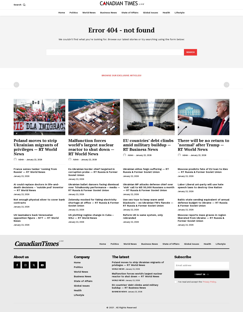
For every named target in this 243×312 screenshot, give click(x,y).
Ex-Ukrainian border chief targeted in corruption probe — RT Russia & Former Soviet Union (93, 172)
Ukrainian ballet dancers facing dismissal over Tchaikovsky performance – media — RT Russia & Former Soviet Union (94, 187)
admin (21, 159)
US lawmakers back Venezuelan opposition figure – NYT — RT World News (36, 217)
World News (118, 269)
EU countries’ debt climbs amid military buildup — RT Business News (148, 145)
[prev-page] (16, 85)
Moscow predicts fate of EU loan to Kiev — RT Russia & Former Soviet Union (203, 170)
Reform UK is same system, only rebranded (143, 216)
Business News (119, 292)
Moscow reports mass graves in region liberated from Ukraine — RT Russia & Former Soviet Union (202, 217)
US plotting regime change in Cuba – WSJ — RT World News (91, 216)
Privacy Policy (209, 282)
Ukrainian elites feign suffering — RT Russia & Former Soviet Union (146, 170)
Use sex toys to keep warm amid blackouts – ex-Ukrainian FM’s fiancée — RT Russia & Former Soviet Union (148, 202)
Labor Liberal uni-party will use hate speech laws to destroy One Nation (200, 186)
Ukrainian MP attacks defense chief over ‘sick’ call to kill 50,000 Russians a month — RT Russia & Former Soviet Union (148, 187)
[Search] (190, 52)
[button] (20, 4)
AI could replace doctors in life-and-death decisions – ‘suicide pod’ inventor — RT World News (38, 187)
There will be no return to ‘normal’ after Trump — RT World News (203, 145)
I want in (202, 274)
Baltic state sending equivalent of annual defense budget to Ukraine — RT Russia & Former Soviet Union (203, 202)
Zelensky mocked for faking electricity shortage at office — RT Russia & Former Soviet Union (93, 202)
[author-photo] (16, 159)
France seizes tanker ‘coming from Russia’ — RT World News (35, 170)
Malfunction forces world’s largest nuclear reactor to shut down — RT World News (91, 147)
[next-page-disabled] (226, 85)
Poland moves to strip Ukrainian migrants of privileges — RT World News (36, 147)
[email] (201, 265)
